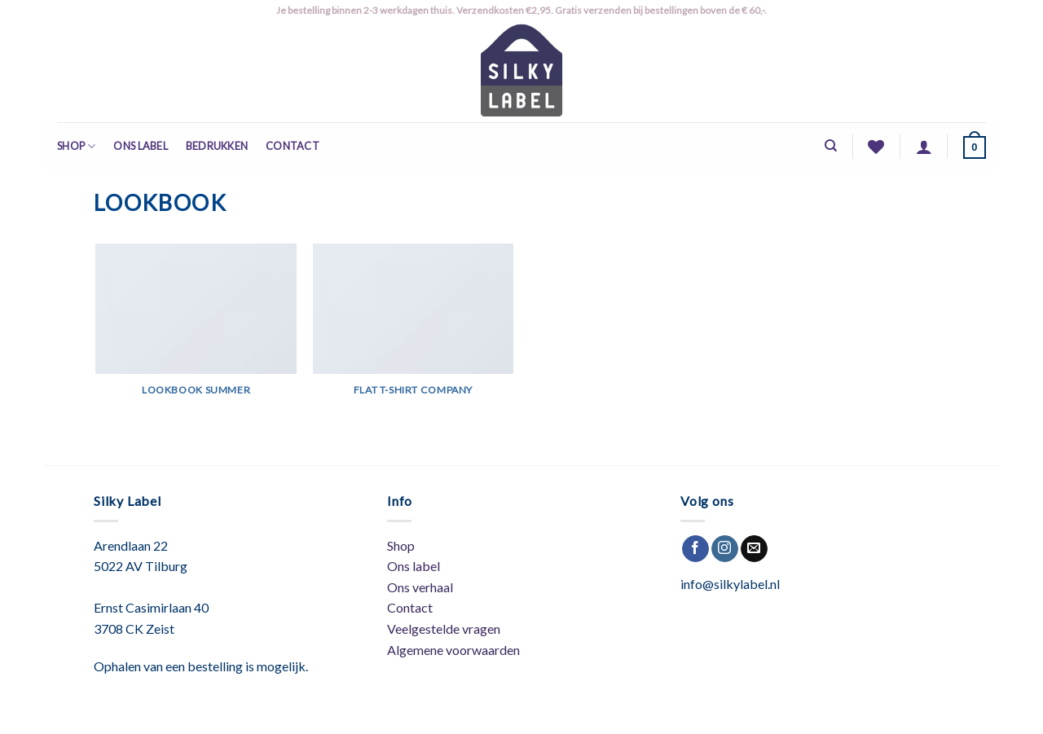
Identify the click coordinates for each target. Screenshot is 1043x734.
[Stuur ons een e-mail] (754, 549)
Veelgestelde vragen (443, 628)
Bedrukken (217, 145)
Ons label (140, 145)
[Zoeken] (831, 145)
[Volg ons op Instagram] (724, 549)
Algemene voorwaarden (453, 649)
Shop (76, 146)
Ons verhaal (420, 587)
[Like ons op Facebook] (695, 549)
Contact (292, 145)
